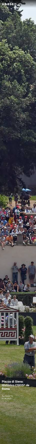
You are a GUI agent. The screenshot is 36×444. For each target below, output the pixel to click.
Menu (31, 3)
